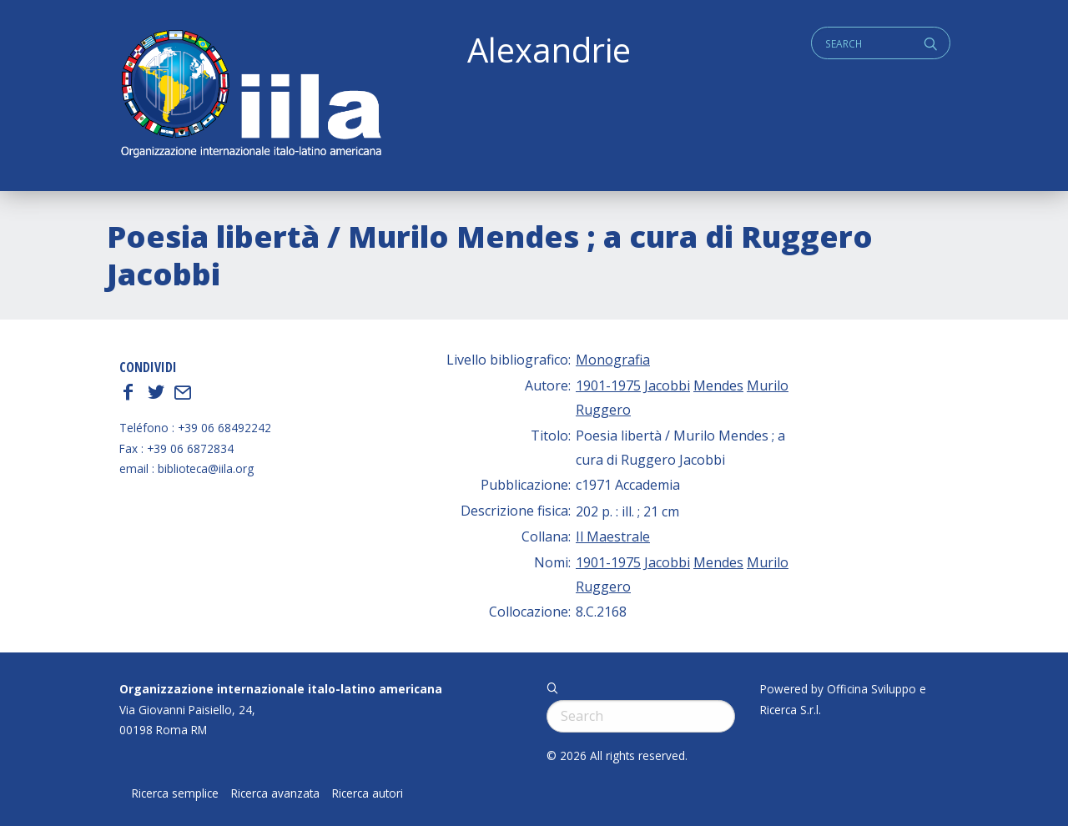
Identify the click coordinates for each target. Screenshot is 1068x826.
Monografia (613, 359)
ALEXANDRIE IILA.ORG (250, 95)
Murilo (767, 385)
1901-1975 (608, 385)
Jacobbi (667, 385)
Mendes (718, 385)
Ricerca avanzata (275, 793)
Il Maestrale (613, 536)
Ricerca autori (367, 793)
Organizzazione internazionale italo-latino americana (280, 689)
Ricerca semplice (175, 793)
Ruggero (603, 409)
